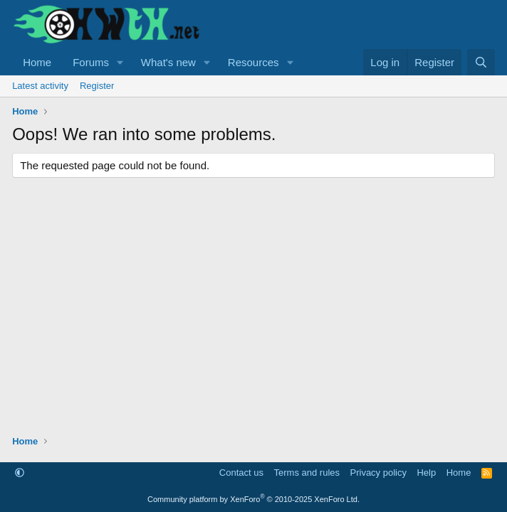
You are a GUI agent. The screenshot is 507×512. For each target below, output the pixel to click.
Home (37, 62)
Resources (253, 62)
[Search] (481, 62)
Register (97, 85)
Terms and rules (307, 472)
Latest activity (40, 85)
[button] (120, 62)
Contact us (241, 472)
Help (426, 472)
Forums (91, 62)
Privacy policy (378, 472)
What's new (168, 62)
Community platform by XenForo (253, 499)
